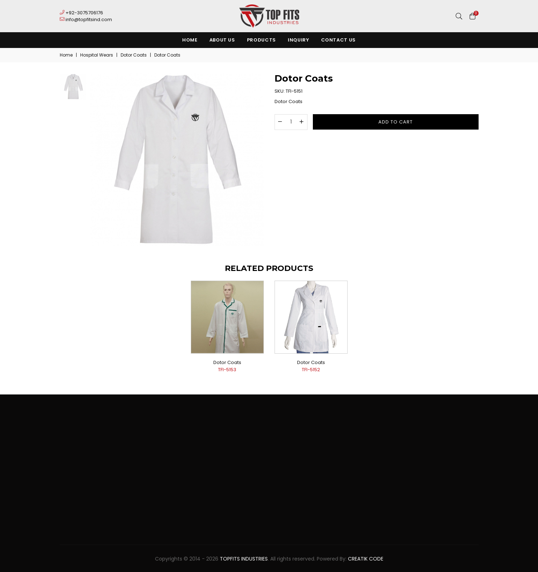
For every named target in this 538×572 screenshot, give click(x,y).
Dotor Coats (134, 55)
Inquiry (298, 40)
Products (261, 40)
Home (190, 40)
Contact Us (338, 40)
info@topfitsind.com (86, 19)
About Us (222, 40)
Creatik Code (365, 558)
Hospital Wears (96, 55)
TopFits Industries (244, 558)
